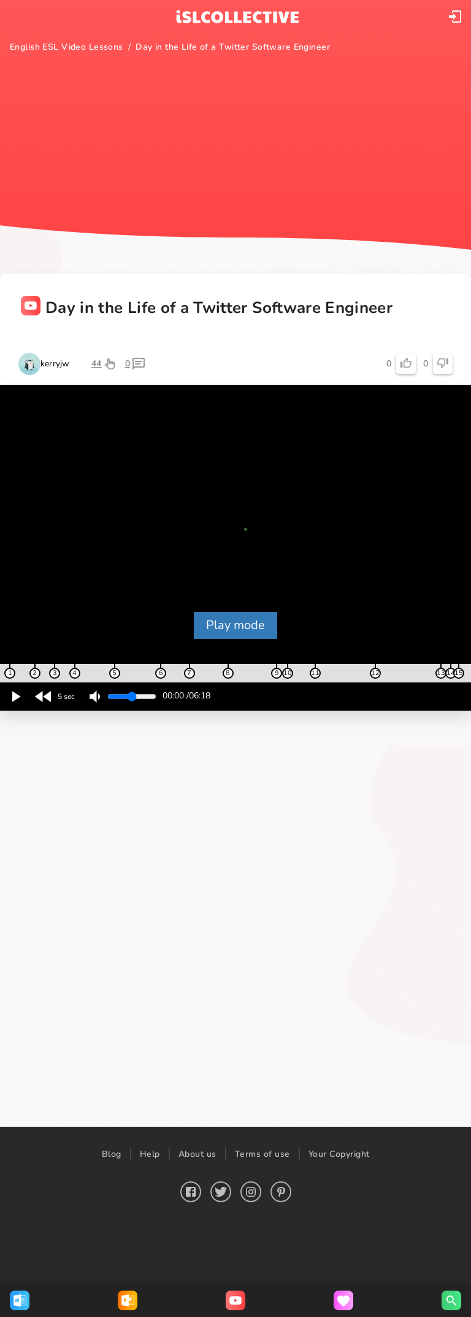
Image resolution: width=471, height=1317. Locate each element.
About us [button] (197, 1154)
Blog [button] (111, 1154)
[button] (455, 16)
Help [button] (150, 1154)
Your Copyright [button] (339, 1154)
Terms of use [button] (262, 1154)
